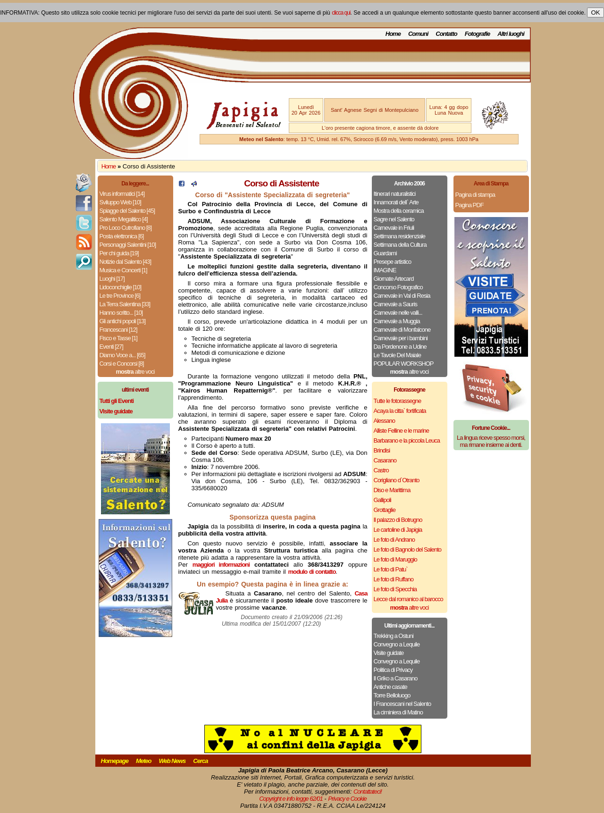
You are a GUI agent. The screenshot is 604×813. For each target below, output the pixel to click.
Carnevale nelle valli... (398, 312)
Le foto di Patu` (391, 569)
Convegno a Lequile (397, 644)
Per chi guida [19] (119, 253)
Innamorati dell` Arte (396, 202)
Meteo (143, 760)
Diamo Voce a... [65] (122, 355)
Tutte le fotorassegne (397, 400)
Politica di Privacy (393, 669)
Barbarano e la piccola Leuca (407, 440)
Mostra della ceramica (399, 210)
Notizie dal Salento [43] (125, 261)
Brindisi (382, 450)
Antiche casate (390, 686)
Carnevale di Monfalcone (402, 329)
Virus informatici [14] (122, 193)
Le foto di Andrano (394, 539)
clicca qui (341, 12)
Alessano (384, 420)
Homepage (114, 760)
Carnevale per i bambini (401, 338)
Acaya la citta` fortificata (400, 410)
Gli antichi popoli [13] (123, 321)
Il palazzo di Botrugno (398, 519)
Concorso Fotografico (398, 287)
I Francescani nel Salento (402, 703)
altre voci (135, 371)
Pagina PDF (469, 205)
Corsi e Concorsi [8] (122, 363)
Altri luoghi (510, 33)
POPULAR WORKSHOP (404, 363)
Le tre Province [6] (120, 295)
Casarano (385, 460)
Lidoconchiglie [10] (121, 287)
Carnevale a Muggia (397, 321)
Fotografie (477, 33)
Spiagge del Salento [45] (127, 210)
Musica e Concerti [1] (123, 270)
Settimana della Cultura (400, 244)
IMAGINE (385, 270)
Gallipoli (382, 499)
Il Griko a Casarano (396, 678)
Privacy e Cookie (347, 798)
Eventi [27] (111, 346)
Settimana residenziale (400, 236)
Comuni (418, 33)
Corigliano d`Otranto (396, 480)
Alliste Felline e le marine (401, 430)
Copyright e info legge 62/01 (291, 798)
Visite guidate (389, 652)
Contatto (446, 33)
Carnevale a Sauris (396, 304)
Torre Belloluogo (392, 695)
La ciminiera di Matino (398, 712)
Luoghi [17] (112, 278)
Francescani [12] (118, 329)
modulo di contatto (312, 571)
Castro (381, 470)
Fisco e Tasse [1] (118, 338)
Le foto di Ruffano (393, 579)
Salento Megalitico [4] (124, 219)
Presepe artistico (392, 261)
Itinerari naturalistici (395, 193)
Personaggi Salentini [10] (128, 244)
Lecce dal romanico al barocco (408, 599)
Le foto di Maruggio (395, 559)
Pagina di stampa (475, 194)
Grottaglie (384, 509)
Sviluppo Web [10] (120, 202)
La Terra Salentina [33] (125, 304)
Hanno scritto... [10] (121, 312)
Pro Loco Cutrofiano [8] (126, 227)
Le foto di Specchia (395, 589)
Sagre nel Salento (394, 219)
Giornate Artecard (394, 278)
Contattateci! (367, 791)
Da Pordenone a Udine (400, 346)
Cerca (200, 760)
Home (393, 33)
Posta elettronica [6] (122, 236)
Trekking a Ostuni (393, 635)
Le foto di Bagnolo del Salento (407, 549)
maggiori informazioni (221, 564)
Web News (172, 760)
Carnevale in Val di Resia (402, 295)
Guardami (385, 253)
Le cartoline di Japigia (398, 529)
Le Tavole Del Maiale (397, 355)
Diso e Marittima (392, 490)
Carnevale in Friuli (394, 227)
